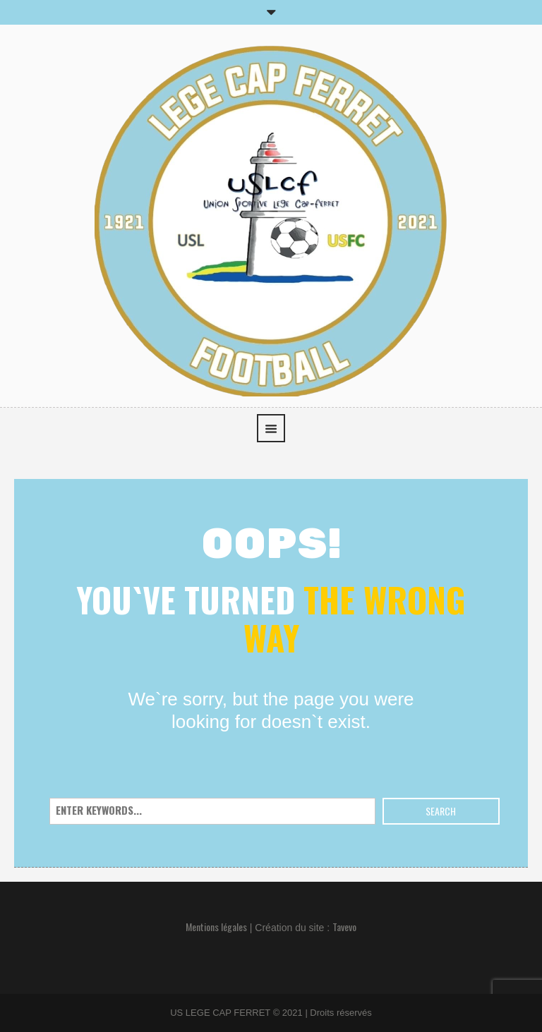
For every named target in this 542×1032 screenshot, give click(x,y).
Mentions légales (216, 926)
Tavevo (344, 926)
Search (441, 810)
